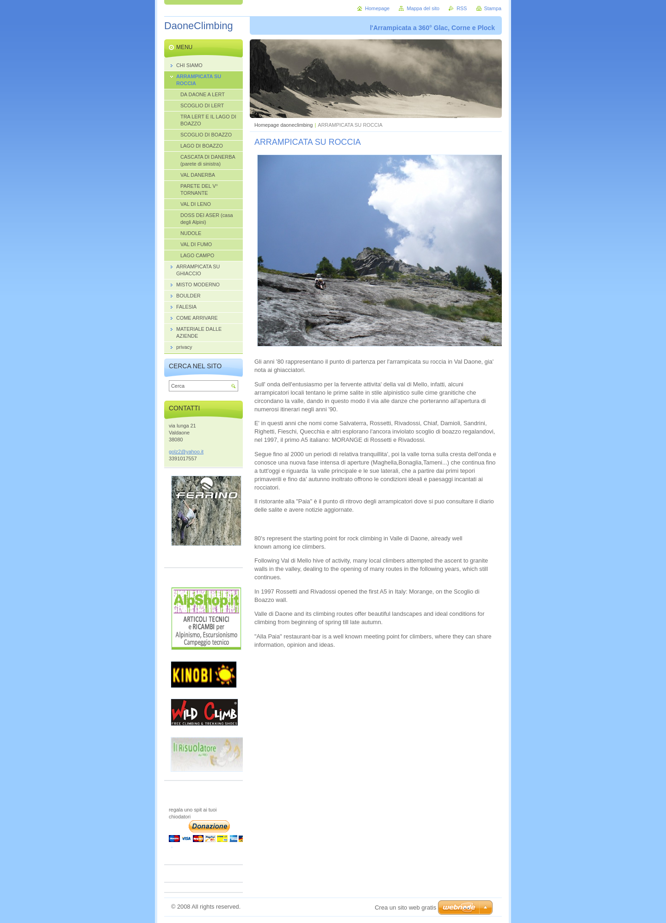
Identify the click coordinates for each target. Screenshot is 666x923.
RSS (461, 8)
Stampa (492, 8)
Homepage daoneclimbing (283, 125)
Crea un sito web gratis (405, 907)
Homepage (377, 8)
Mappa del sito (423, 8)
